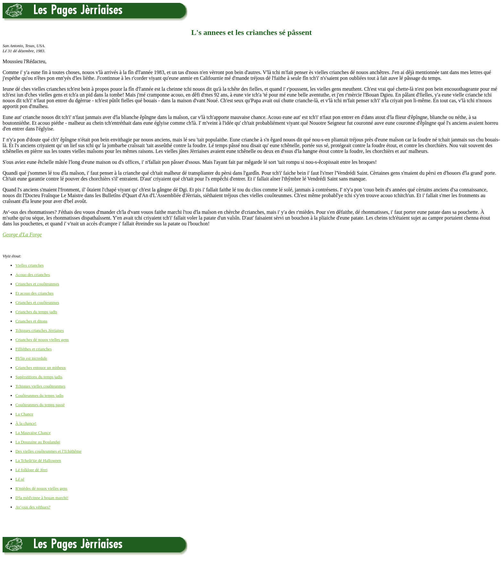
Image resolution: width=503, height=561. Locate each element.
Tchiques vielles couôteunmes (40, 386)
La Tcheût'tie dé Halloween (38, 460)
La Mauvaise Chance (33, 432)
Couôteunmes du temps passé (39, 404)
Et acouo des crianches (34, 293)
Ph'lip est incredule (31, 358)
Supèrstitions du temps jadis (38, 376)
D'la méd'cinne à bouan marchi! (41, 497)
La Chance (24, 414)
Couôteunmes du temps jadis (39, 395)
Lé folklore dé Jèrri (31, 469)
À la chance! (26, 423)
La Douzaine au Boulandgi (37, 442)
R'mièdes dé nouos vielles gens (41, 488)
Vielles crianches (29, 265)
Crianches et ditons (31, 321)
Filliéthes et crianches (33, 349)
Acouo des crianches (32, 274)
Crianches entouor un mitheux (40, 367)
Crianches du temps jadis (36, 311)
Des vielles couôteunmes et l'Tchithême (48, 451)
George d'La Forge (22, 234)
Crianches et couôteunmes (37, 283)
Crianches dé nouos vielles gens (42, 339)
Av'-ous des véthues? (32, 507)
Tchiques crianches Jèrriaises (39, 330)
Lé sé (19, 479)
